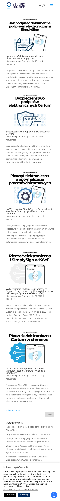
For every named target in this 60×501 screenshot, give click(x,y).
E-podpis (26, 61)
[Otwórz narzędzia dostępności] (54, 495)
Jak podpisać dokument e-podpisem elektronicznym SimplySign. (24, 57)
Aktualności (11, 64)
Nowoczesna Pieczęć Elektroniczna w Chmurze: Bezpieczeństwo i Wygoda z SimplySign (25, 370)
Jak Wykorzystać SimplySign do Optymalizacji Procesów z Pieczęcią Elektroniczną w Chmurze (29, 211)
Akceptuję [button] (24, 494)
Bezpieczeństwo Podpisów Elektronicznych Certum (28, 132)
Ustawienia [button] (10, 494)
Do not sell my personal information (20, 489)
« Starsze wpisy (13, 410)
